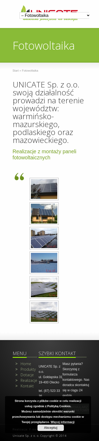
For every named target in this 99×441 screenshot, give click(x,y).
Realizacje (26, 380)
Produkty (25, 369)
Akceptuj (51, 428)
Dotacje (24, 374)
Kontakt (24, 385)
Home (23, 363)
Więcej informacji (62, 422)
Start (16, 70)
